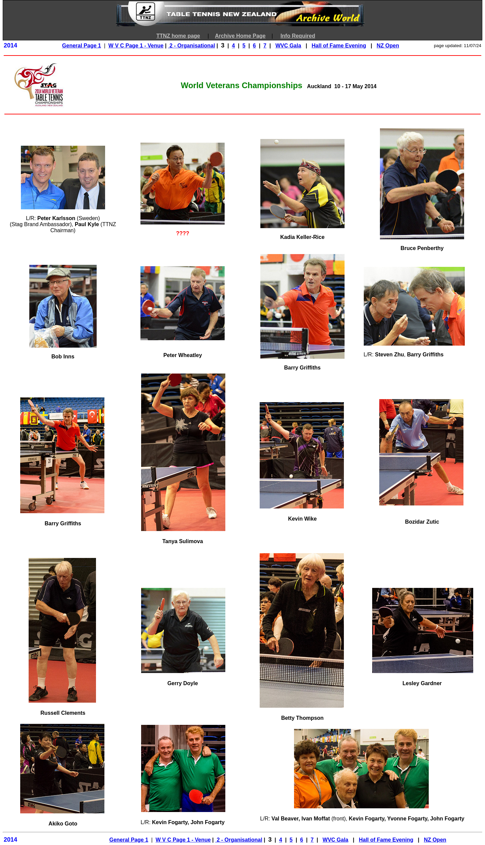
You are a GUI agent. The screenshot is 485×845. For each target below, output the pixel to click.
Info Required (298, 36)
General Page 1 (81, 45)
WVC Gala (288, 45)
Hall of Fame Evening (339, 45)
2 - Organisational (191, 45)
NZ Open (388, 45)
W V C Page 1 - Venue (136, 45)
